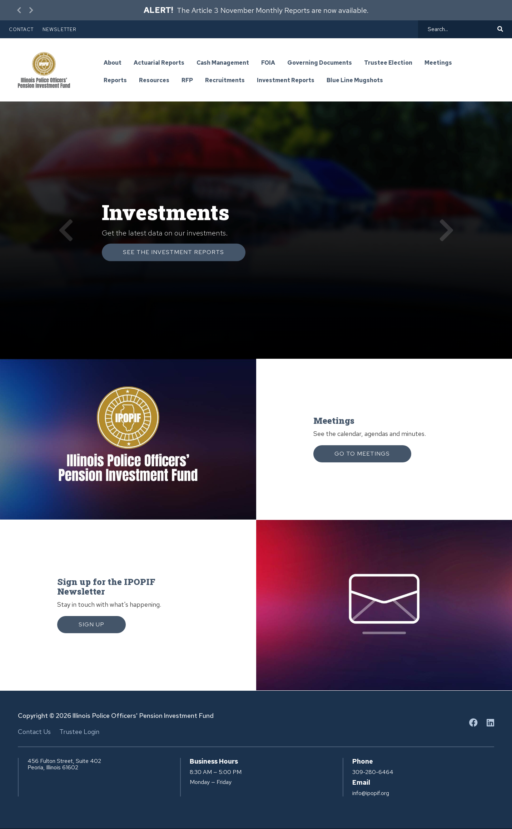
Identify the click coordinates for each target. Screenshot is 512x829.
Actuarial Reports (159, 63)
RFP (187, 80)
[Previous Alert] (19, 10)
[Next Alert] (30, 10)
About (112, 63)
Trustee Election (388, 63)
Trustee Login (79, 732)
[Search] (461, 29)
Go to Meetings (362, 453)
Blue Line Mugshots (355, 80)
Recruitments (225, 80)
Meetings (438, 63)
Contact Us (34, 732)
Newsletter (59, 29)
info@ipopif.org (370, 793)
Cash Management (223, 63)
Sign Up (91, 624)
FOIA (268, 63)
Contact (21, 29)
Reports (115, 80)
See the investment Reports (173, 252)
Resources (154, 80)
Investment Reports (285, 80)
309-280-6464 (372, 772)
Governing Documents (319, 63)
